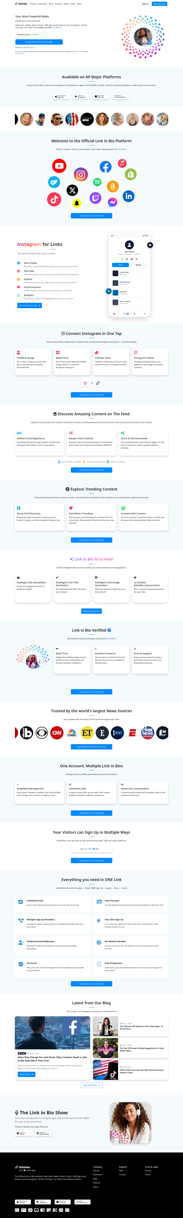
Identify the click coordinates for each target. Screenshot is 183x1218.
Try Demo (57, 27)
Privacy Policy (19, 54)
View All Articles (91, 1085)
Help (79, 3)
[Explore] (132, 313)
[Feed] (130, 313)
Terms (147, 1174)
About (95, 1187)
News (66, 3)
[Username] (46, 34)
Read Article (26, 1074)
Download (42, 3)
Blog (51, 3)
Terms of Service (79, 52)
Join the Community (29, 305)
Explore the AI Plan (91, 611)
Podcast (58, 3)
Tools (73, 3)
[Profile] (127, 313)
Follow (120, 265)
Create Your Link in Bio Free (91, 215)
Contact (122, 1174)
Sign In (145, 3)
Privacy (148, 1170)
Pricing (33, 3)
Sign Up (138, 265)
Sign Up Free (159, 3)
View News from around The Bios (91, 746)
